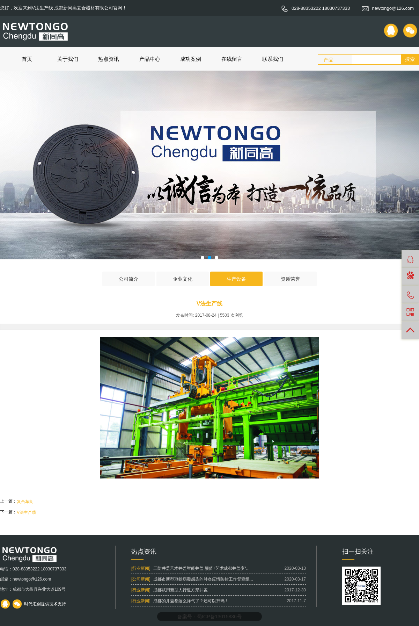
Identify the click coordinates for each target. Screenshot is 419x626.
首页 (27, 59)
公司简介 (128, 279)
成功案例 (190, 59)
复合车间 (25, 501)
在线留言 (231, 59)
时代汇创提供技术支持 (45, 604)
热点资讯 (108, 59)
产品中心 (149, 59)
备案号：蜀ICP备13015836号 (209, 616)
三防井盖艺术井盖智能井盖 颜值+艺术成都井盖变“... (201, 568)
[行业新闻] (140, 568)
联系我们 (272, 59)
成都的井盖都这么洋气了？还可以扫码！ (191, 600)
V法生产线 (26, 512)
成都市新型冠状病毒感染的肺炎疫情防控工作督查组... (203, 579)
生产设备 (236, 279)
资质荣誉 (290, 279)
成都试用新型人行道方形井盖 (180, 590)
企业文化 (182, 279)
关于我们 (67, 59)
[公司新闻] (140, 579)
